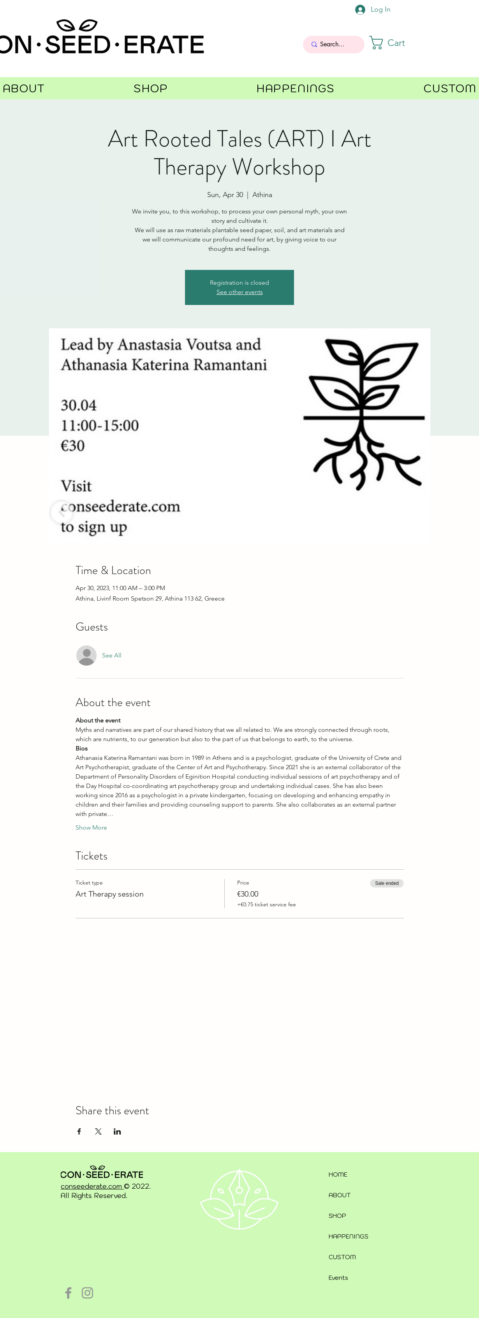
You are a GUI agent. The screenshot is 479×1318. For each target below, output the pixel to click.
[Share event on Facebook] (79, 1131)
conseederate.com (92, 1186)
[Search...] (334, 44)
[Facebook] (68, 1292)
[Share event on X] (98, 1131)
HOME (338, 1174)
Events (338, 1277)
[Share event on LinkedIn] (117, 1131)
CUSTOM (342, 1257)
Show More (91, 827)
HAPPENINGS (348, 1236)
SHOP (337, 1215)
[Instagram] (87, 1292)
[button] (395, 42)
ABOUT (340, 1195)
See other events (240, 292)
